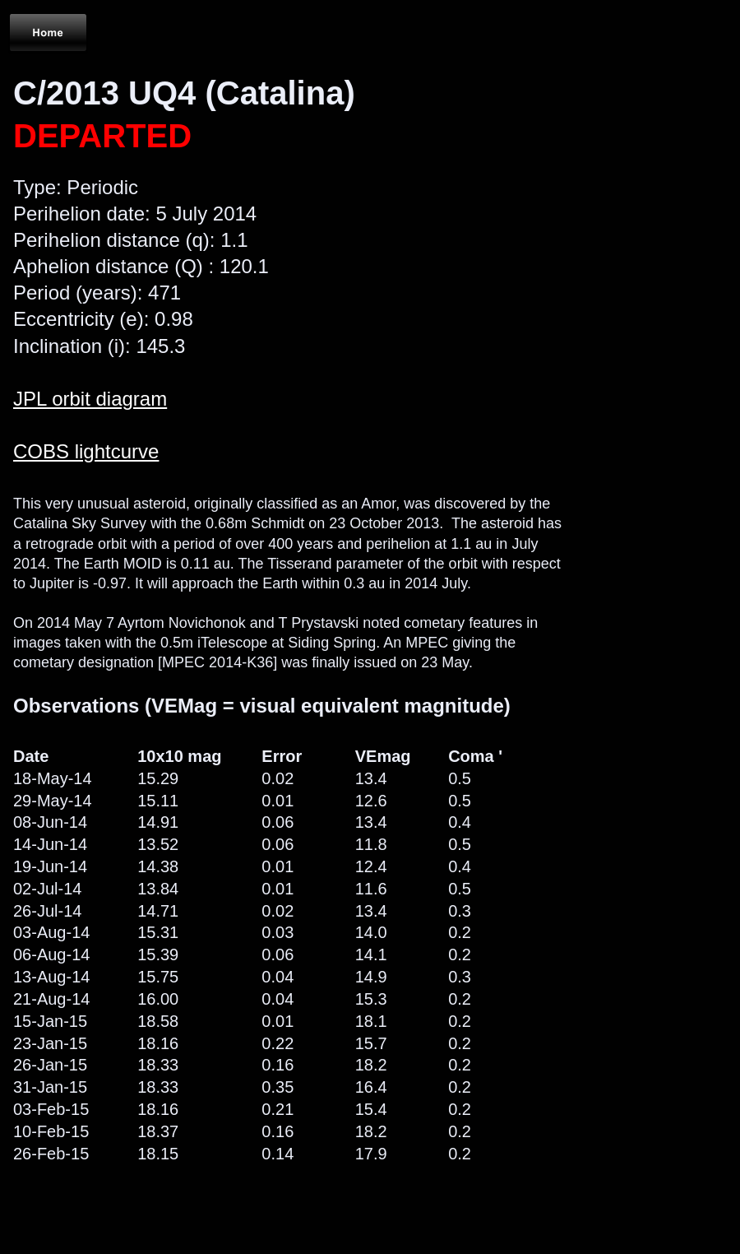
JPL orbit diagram (90, 399)
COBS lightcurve (86, 451)
